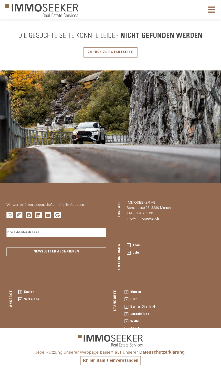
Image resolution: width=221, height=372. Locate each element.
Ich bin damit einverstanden (110, 361)
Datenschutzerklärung (162, 352)
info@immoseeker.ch (143, 218)
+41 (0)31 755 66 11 (142, 213)
